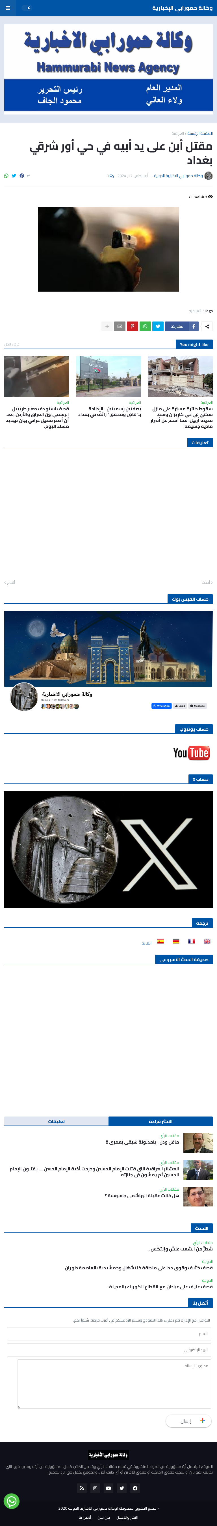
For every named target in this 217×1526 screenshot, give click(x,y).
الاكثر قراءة (161, 1121)
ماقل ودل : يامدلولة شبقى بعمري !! (142, 1142)
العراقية (178, 133)
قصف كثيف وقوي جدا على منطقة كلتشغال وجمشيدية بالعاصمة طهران (139, 1268)
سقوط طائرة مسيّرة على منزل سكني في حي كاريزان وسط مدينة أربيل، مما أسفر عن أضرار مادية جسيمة (182, 417)
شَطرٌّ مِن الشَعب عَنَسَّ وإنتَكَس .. (180, 1249)
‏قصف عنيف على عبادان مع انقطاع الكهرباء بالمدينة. (160, 1287)
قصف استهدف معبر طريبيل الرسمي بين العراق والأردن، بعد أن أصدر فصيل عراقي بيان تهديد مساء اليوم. (37, 417)
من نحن (103, 1517)
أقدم (11, 582)
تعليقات (56, 1121)
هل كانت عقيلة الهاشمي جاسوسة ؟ (142, 1196)
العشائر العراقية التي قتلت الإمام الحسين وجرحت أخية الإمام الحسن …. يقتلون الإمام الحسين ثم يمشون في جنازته (94, 1172)
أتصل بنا (85, 1517)
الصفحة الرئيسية (200, 133)
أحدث (206, 582)
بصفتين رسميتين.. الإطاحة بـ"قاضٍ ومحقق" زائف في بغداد (109, 412)
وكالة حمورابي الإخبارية (182, 8)
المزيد (146, 943)
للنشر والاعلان (127, 1517)
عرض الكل (11, 344)
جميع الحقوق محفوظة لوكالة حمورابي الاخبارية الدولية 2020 (107, 1508)
